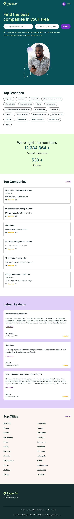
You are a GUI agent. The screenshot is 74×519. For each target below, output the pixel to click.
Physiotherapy (40, 109)
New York (6, 423)
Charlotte (6, 456)
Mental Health (10, 104)
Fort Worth (41, 447)
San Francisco (8, 460)
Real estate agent (26, 104)
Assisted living (54, 119)
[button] (64, 4)
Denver (6, 465)
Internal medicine (22, 114)
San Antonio (8, 437)
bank (39, 104)
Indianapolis (41, 456)
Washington (41, 470)
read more (9, 327)
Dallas (5, 442)
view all (68, 182)
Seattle (39, 460)
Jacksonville (41, 442)
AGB (48, 510)
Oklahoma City (42, 465)
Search (65, 26)
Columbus (41, 451)
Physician (9, 99)
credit (7, 124)
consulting (54, 109)
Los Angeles (41, 423)
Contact (22, 510)
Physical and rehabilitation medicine (17, 109)
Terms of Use (41, 510)
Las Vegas (41, 474)
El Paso (6, 474)
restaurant (34, 99)
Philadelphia (41, 433)
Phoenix (6, 433)
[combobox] (47, 26)
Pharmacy (9, 119)
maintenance (50, 104)
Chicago (6, 428)
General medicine (37, 119)
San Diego (41, 437)
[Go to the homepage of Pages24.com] (10, 4)
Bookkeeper (22, 119)
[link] (37, 195)
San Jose (6, 451)
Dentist (8, 114)
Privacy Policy (31, 510)
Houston (40, 428)
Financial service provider (52, 99)
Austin (5, 447)
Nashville (6, 470)
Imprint (53, 510)
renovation (21, 99)
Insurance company (39, 114)
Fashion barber (57, 114)
